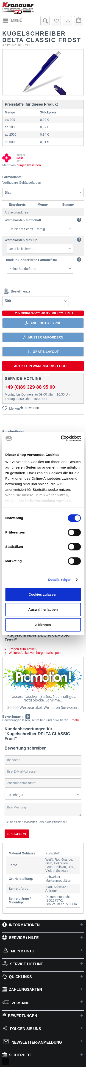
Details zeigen (59, 580)
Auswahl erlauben (43, 609)
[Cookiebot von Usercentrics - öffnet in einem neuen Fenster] (61, 438)
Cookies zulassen (43, 594)
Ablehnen (43, 625)
